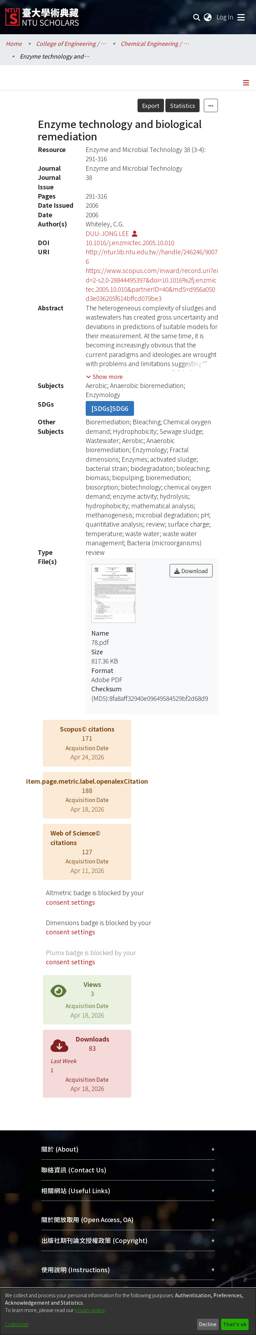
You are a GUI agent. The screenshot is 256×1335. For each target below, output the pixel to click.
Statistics (182, 105)
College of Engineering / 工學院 (71, 43)
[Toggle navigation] (241, 17)
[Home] (42, 14)
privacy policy (90, 1309)
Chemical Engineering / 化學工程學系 (156, 43)
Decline (208, 1324)
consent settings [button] (70, 902)
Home (14, 43)
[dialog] (128, 1311)
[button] (104, 376)
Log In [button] (225, 16)
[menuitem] (208, 17)
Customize (17, 1324)
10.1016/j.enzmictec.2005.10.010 (130, 242)
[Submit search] (197, 17)
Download (191, 570)
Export (150, 105)
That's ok (234, 1324)
